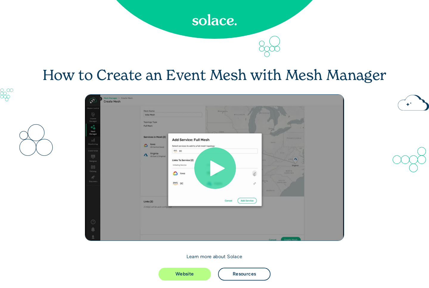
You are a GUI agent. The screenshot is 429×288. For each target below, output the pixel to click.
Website (184, 274)
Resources (244, 274)
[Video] (214, 168)
